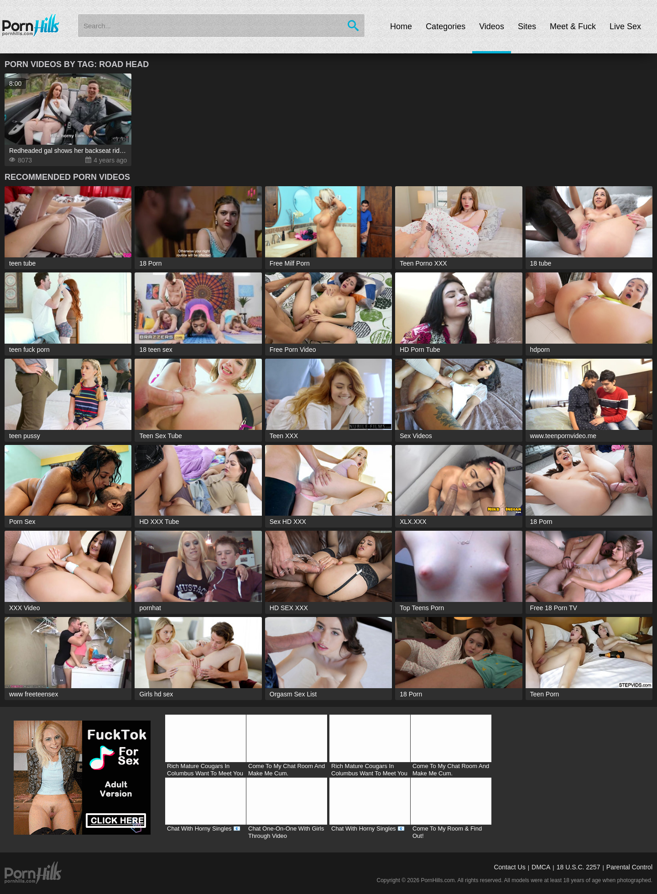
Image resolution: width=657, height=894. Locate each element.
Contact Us (509, 867)
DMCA (541, 867)
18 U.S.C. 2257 (578, 867)
